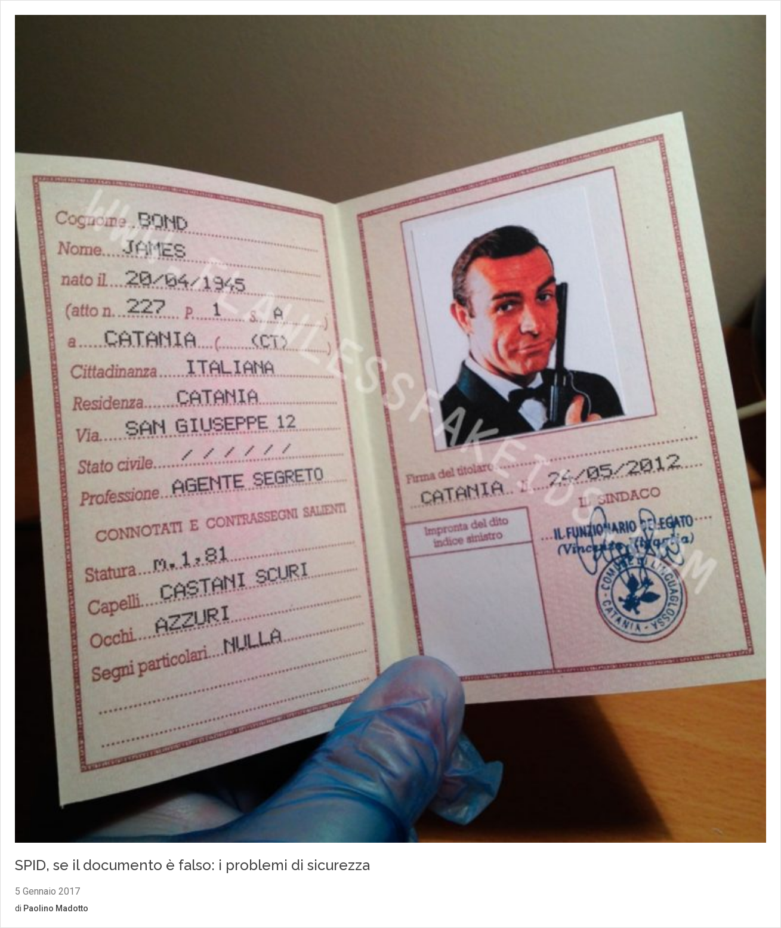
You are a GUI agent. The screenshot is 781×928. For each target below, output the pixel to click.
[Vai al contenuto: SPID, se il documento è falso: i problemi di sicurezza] (390, 430)
